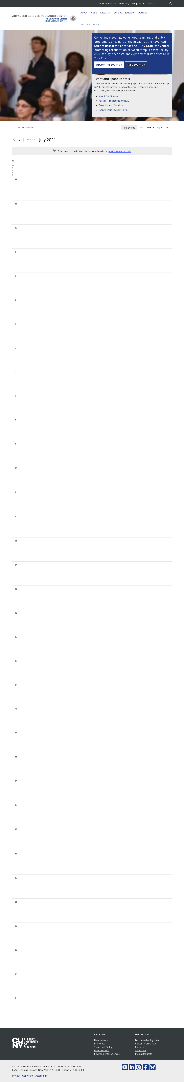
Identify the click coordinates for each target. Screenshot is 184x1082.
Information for (107, 3)
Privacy (16, 1075)
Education (130, 12)
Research (105, 12)
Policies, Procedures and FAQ (114, 100)
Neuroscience (101, 1050)
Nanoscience (101, 1040)
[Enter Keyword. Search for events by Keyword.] (66, 127)
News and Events (89, 24)
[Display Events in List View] (142, 127)
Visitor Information (145, 1043)
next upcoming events (120, 151)
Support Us (138, 3)
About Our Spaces (108, 96)
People (93, 12)
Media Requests (143, 1053)
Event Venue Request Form (113, 109)
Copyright (27, 1075)
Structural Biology (104, 1047)
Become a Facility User (147, 1040)
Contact (151, 3)
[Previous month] (14, 139)
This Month (30, 139)
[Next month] (19, 139)
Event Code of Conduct (110, 105)
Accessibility (42, 1075)
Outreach (143, 12)
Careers (139, 1047)
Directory (124, 3)
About (83, 12)
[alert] (92, 151)
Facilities (117, 12)
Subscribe (140, 1050)
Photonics (99, 1043)
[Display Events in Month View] (150, 127)
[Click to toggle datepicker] (47, 140)
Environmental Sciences (107, 1053)
